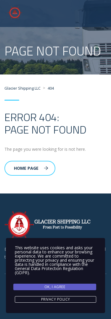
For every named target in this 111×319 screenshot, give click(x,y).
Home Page (31, 168)
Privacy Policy (55, 299)
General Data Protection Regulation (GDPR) (49, 270)
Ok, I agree (54, 286)
